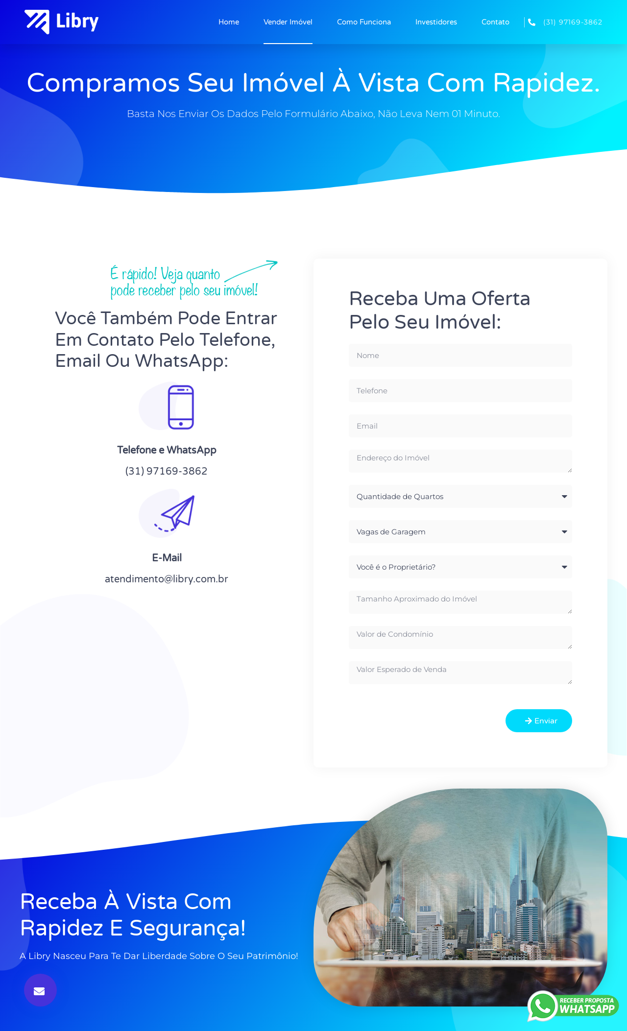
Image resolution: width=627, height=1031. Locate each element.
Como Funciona (364, 22)
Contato (495, 22)
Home (228, 22)
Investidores (436, 22)
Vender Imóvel (288, 22)
